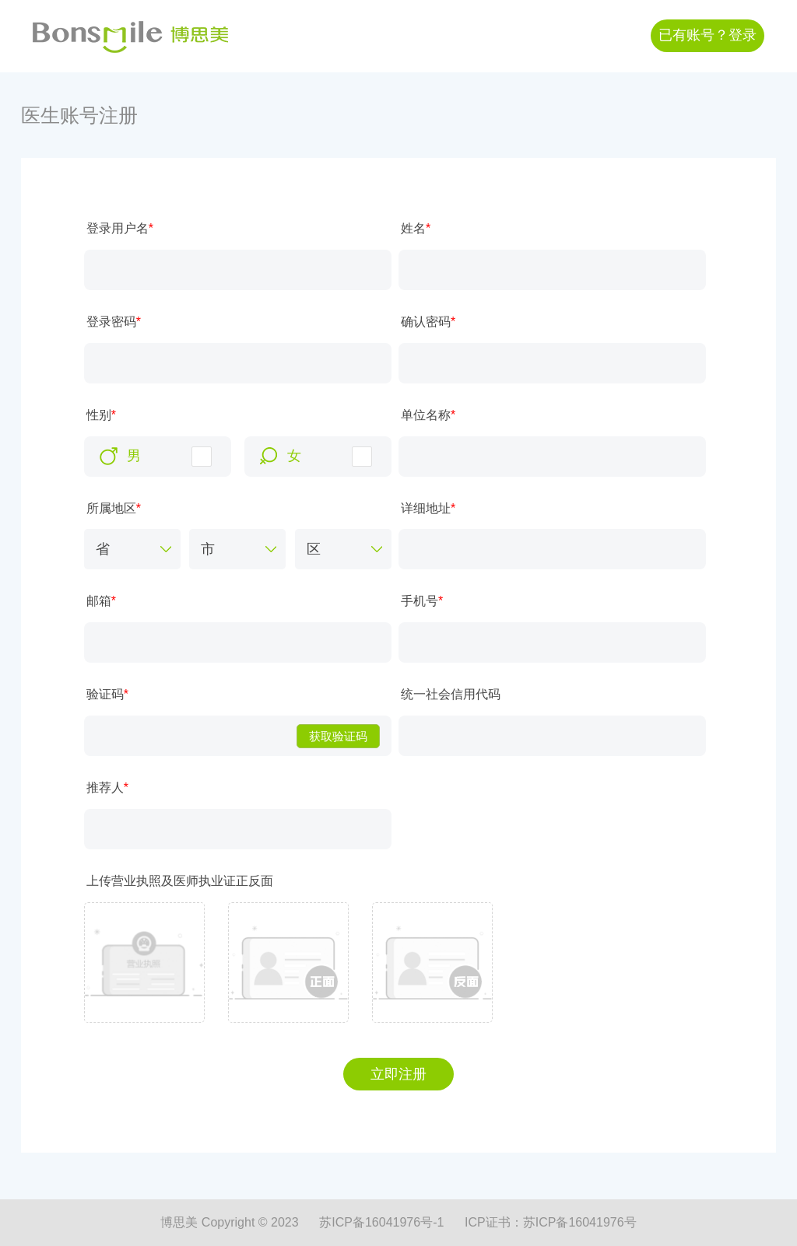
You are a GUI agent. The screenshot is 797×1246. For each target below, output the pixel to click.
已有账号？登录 (707, 35)
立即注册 (398, 1074)
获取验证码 (338, 736)
